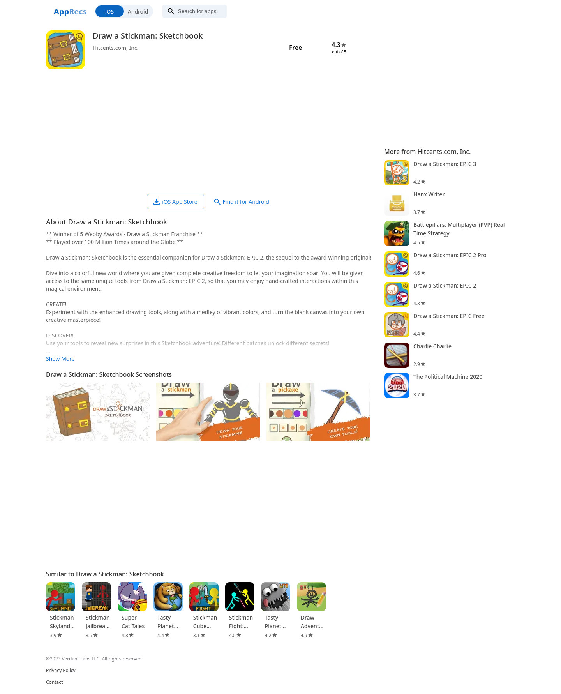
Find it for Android (241, 201)
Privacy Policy (61, 670)
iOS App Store (175, 201)
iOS (109, 11)
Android (138, 11)
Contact (54, 682)
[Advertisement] (211, 131)
